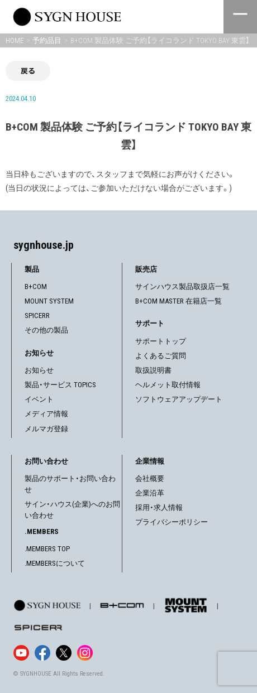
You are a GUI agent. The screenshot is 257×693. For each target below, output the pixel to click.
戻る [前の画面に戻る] (28, 70)
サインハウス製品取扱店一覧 (182, 286)
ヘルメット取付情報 (168, 385)
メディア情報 (46, 414)
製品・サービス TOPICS (60, 385)
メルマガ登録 (46, 429)
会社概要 (149, 478)
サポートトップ (160, 341)
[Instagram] (85, 653)
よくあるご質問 (160, 356)
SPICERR (37, 315)
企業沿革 (149, 493)
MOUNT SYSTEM (49, 301)
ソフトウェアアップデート (178, 399)
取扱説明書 (153, 370)
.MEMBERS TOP (47, 549)
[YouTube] (21, 653)
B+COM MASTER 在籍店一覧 (178, 301)
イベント (39, 399)
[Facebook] (42, 653)
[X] (64, 653)
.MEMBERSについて (55, 563)
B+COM (36, 286)
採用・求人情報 (159, 507)
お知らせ (39, 370)
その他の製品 (46, 330)
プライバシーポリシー (171, 522)
